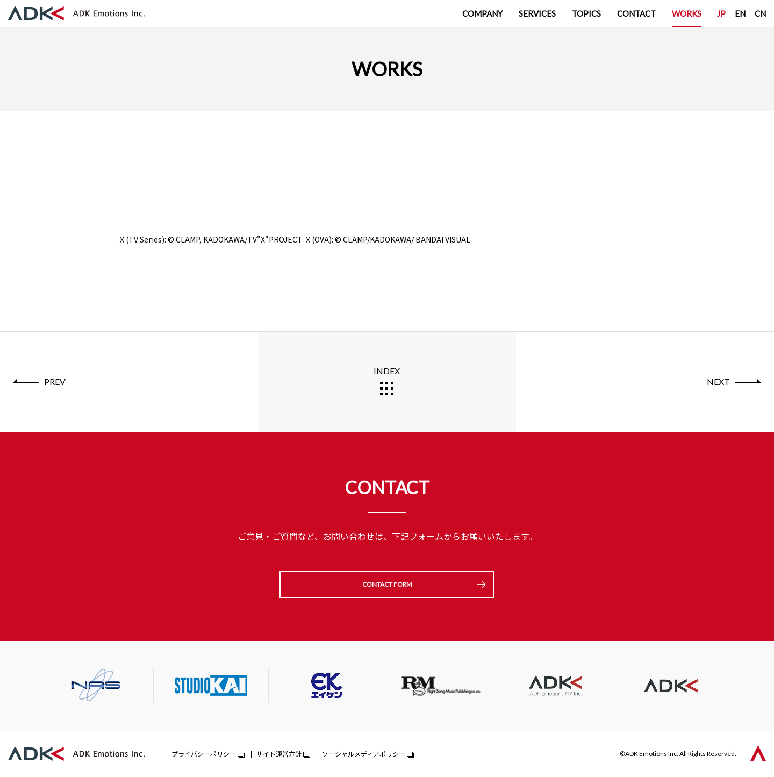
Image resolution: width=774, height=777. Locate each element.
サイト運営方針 (279, 753)
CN (760, 13)
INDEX (387, 371)
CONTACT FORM (387, 584)
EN (740, 13)
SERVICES (537, 13)
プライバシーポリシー (203, 753)
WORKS (686, 13)
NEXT (718, 381)
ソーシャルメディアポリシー (363, 753)
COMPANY (482, 13)
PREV (55, 381)
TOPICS (586, 13)
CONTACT (636, 13)
